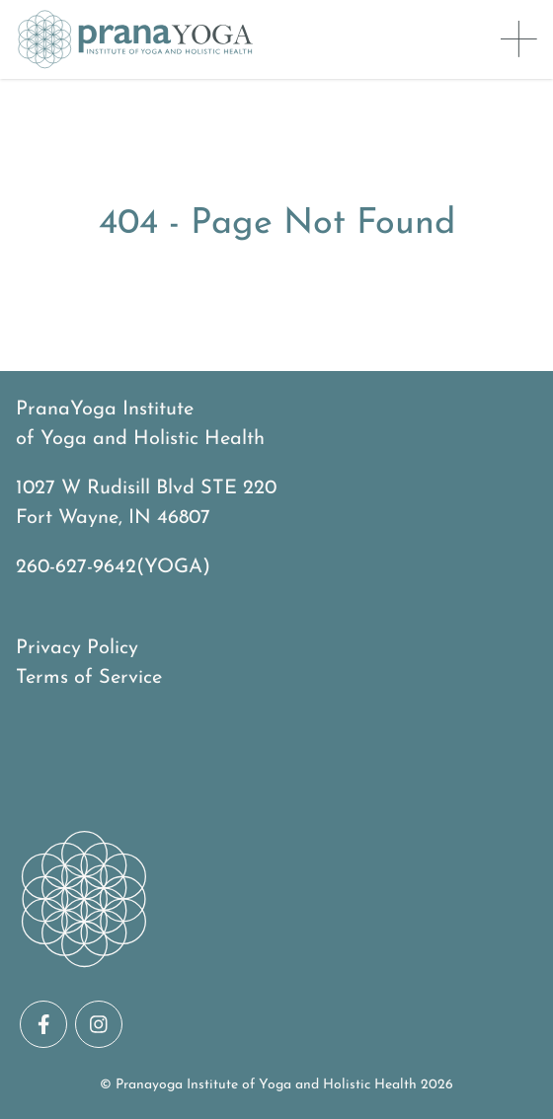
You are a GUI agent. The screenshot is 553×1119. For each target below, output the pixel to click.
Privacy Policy (77, 648)
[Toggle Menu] (519, 39)
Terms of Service (89, 678)
